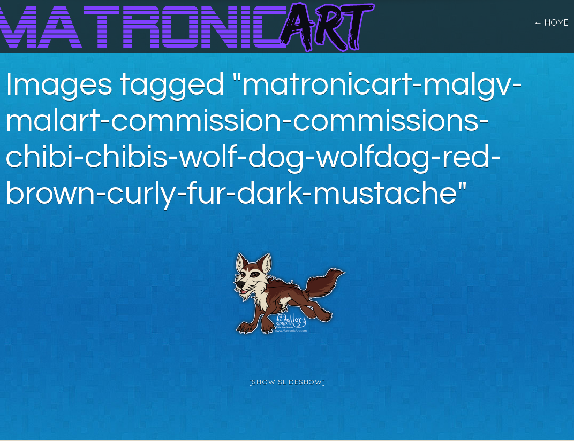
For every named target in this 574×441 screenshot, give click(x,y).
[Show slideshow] (287, 381)
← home (551, 22)
